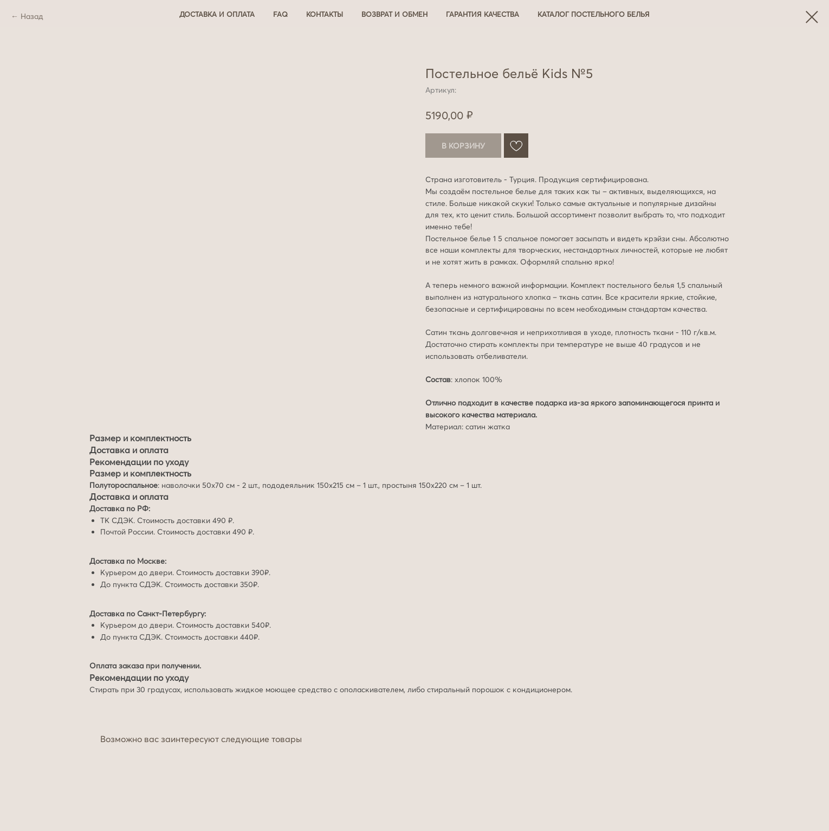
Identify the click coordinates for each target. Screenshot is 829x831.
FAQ (280, 14)
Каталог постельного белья (593, 14)
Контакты (324, 14)
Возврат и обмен (394, 14)
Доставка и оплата (217, 14)
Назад (32, 16)
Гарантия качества (482, 14)
